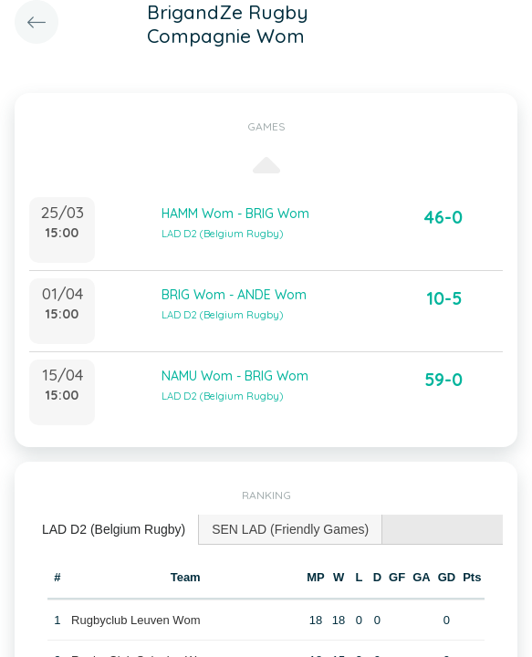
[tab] (114, 530)
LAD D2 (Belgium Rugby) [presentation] (113, 529)
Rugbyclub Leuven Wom (135, 620)
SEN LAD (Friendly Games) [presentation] (290, 529)
